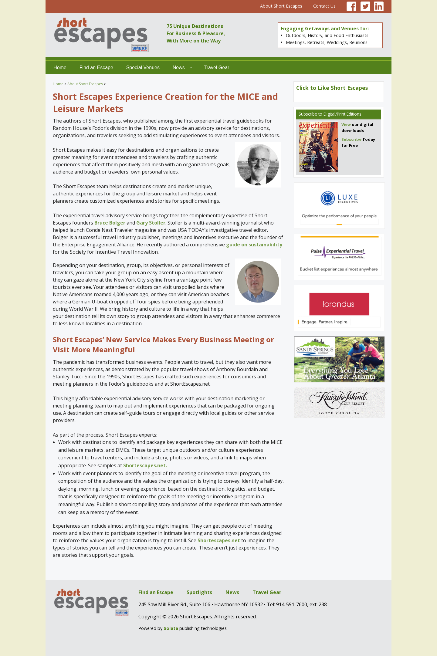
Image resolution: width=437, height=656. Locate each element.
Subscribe (308, 114)
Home (59, 67)
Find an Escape (96, 67)
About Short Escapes (281, 6)
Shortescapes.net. (145, 465)
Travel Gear (216, 67)
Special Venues (143, 67)
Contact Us (324, 6)
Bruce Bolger (109, 222)
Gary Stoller (150, 222)
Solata (171, 628)
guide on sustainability (254, 244)
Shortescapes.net (219, 540)
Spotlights (199, 592)
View (346, 124)
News (179, 67)
